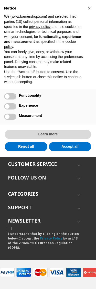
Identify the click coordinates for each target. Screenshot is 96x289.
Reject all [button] (26, 146)
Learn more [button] (48, 134)
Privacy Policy (51, 238)
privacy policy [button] (39, 27)
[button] (89, 8)
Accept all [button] (69, 146)
